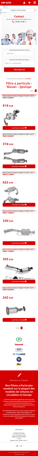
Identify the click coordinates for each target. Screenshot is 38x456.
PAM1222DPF (8, 136)
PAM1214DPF (8, 174)
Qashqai (21, 96)
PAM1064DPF (8, 289)
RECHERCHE (19, 69)
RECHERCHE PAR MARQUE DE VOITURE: (19, 50)
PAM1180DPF (8, 213)
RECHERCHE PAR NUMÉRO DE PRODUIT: (19, 59)
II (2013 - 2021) (29, 96)
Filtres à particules (12, 78)
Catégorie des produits (23, 10)
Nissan (22, 78)
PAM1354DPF (8, 97)
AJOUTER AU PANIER (19, 128)
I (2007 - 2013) (29, 134)
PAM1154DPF (8, 251)
